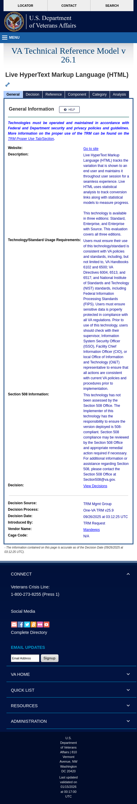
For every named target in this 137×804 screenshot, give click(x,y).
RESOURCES (24, 705)
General (13, 94)
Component (77, 94)
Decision (32, 94)
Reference (54, 94)
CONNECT (21, 574)
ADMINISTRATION (29, 721)
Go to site (90, 149)
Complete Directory (29, 632)
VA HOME (20, 674)
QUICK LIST (22, 690)
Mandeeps (91, 530)
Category (99, 94)
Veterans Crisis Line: (30, 587)
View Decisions (95, 486)
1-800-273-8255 (26, 594)
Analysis (119, 94)
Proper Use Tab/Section (31, 139)
